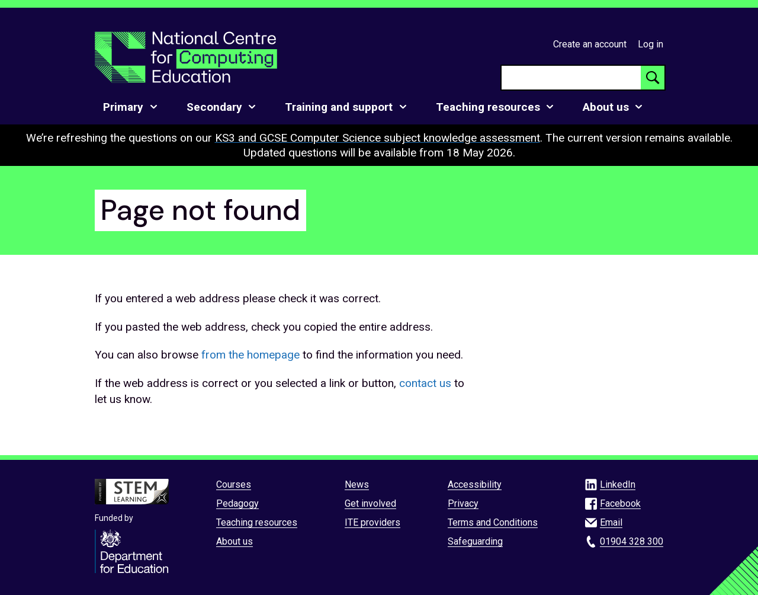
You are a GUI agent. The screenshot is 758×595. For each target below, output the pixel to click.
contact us (425, 383)
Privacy (463, 503)
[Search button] (652, 77)
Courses (233, 484)
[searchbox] (571, 77)
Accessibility (475, 484)
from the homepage (250, 355)
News (357, 484)
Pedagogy (237, 503)
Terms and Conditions (493, 522)
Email (611, 522)
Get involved (370, 503)
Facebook (620, 503)
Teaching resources (256, 522)
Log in (650, 44)
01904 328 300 (631, 541)
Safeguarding (475, 541)
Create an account (590, 44)
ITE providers (372, 522)
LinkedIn (617, 484)
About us (234, 541)
